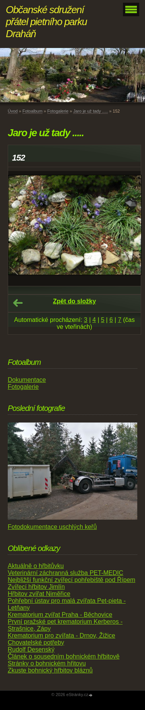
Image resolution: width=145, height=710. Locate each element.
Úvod (13, 111)
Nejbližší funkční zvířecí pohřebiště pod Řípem (71, 580)
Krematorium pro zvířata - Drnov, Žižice (61, 635)
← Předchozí (18, 303)
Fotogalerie (57, 111)
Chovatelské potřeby (36, 642)
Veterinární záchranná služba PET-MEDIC (65, 573)
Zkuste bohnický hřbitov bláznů (50, 670)
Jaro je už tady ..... (90, 111)
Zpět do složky (74, 301)
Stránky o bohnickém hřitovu (47, 663)
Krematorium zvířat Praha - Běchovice (60, 614)
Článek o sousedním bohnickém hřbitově (63, 656)
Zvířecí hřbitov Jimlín (36, 586)
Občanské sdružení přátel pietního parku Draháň (46, 21)
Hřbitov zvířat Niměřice (39, 593)
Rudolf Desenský (31, 649)
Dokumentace (27, 379)
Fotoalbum (32, 111)
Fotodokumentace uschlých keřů (52, 527)
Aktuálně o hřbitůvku (36, 566)
